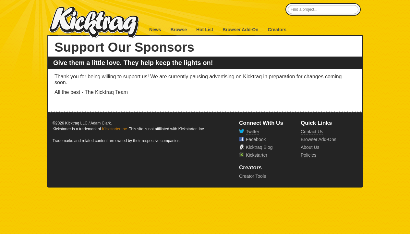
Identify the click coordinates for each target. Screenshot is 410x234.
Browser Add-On (241, 29)
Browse (178, 29)
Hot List (204, 29)
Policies (308, 155)
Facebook (256, 139)
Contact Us (312, 131)
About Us (310, 147)
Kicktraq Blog (259, 147)
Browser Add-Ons (318, 139)
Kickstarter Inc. (115, 129)
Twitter (252, 131)
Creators (277, 29)
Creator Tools (252, 176)
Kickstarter (256, 155)
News (155, 29)
